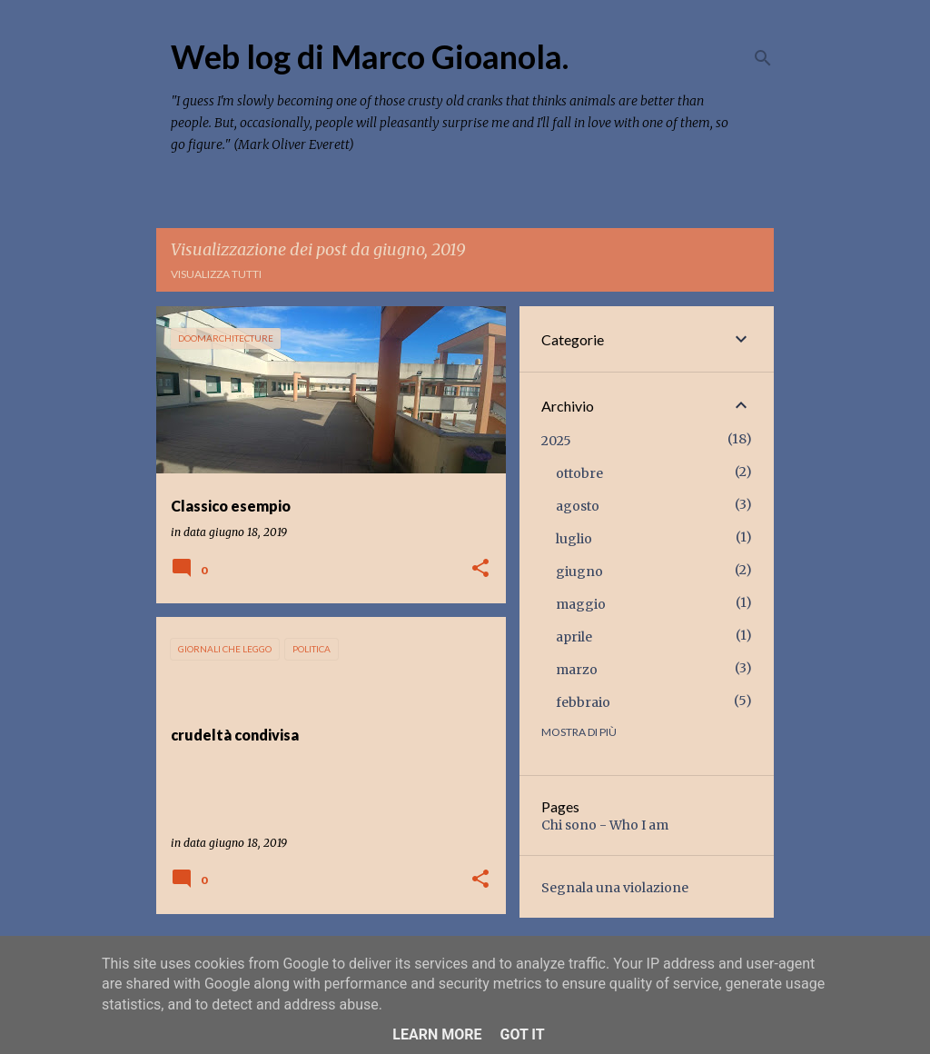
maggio (581, 604)
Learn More (436, 1034)
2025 (556, 441)
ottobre (579, 473)
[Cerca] (763, 58)
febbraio (583, 702)
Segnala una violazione (614, 888)
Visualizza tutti (216, 274)
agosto (577, 506)
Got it (522, 1034)
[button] (480, 569)
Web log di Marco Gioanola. (370, 56)
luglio (574, 539)
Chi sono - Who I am (604, 825)
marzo (577, 669)
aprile (574, 637)
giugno (579, 571)
